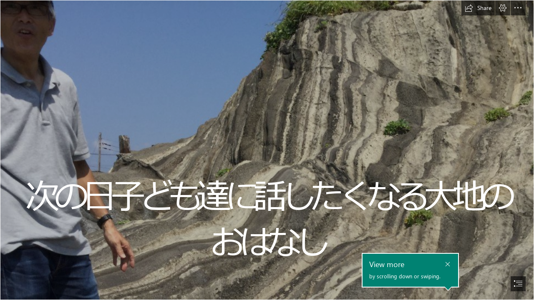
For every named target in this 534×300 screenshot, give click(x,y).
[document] (267, 150)
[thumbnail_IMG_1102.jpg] (267, 150)
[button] (478, 7)
